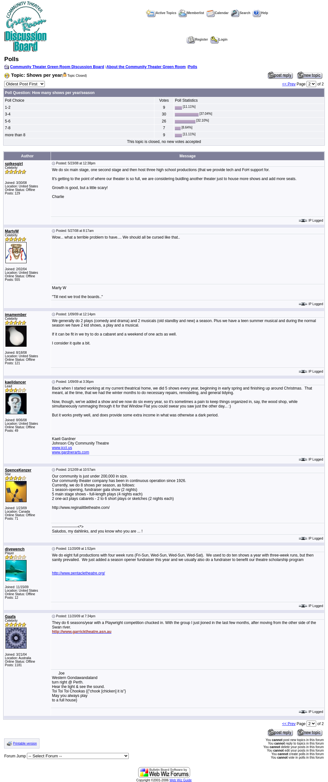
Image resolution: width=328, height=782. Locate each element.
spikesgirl (14, 164)
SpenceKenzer (18, 470)
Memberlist (191, 13)
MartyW (12, 231)
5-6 (7, 121)
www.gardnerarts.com (70, 452)
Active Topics (161, 13)
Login (218, 39)
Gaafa (10, 616)
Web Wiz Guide (180, 780)
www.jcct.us (62, 448)
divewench (14, 549)
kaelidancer (15, 382)
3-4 (7, 114)
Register (197, 39)
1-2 (7, 107)
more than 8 (15, 135)
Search (240, 13)
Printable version (25, 743)
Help (260, 13)
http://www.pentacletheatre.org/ (78, 573)
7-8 (7, 128)
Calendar (217, 13)
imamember (15, 314)
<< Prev (289, 84)
